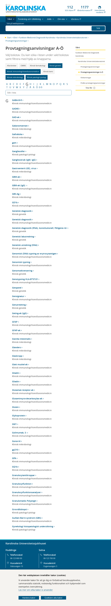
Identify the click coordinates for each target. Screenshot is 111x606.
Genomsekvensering (22, 270)
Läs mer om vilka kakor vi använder (36, 589)
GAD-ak (15, 117)
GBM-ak (16, 176)
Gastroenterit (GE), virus (24, 168)
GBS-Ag (15, 194)
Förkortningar (86, 77)
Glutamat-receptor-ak (23, 390)
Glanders (16, 347)
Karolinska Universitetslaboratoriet (72, 37)
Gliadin (15, 373)
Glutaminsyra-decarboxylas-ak (27, 398)
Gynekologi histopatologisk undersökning (32, 526)
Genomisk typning (21, 262)
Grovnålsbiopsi (19, 509)
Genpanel (16, 287)
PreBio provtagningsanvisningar (93, 83)
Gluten (15, 407)
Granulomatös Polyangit (24, 500)
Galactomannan (20, 125)
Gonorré (16, 441)
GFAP (14, 321)
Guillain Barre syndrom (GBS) (26, 517)
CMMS (23, 65)
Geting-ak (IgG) (19, 313)
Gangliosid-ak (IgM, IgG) (24, 159)
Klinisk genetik (55, 65)
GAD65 (15, 108)
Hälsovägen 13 (16, 566)
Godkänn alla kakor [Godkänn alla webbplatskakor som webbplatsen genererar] (53, 598)
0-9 (40, 87)
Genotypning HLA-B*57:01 (25, 279)
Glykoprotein (18, 415)
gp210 (15, 449)
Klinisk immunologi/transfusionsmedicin (23, 71)
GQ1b (15, 466)
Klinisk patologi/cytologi (36, 77)
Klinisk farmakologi (37, 65)
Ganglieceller (18, 151)
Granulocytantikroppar (23, 475)
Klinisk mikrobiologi (15, 77)
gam (14, 142)
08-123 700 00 (49, 558)
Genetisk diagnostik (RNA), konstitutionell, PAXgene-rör (39, 228)
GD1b (15, 202)
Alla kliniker (11, 65)
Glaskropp (17, 355)
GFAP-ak (16, 330)
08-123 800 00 (16, 558)
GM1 (14, 424)
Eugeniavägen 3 (50, 566)
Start (9, 37)
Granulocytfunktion (21, 483)
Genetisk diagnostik (22, 211)
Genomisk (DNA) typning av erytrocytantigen (34, 253)
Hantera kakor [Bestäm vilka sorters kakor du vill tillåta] (28, 598)
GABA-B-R (17, 100)
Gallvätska (17, 134)
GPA (14, 458)
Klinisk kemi (48, 71)
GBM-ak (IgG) (19, 185)
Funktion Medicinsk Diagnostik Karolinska (37, 37)
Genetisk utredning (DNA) (24, 245)
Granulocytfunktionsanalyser (26, 492)
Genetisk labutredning (23, 236)
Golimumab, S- (19, 432)
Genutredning (19, 304)
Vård (15, 37)
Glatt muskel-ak (20, 364)
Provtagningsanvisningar (16, 41)
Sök (98, 27)
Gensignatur (18, 296)
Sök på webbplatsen (16, 28)
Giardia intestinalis (21, 338)
